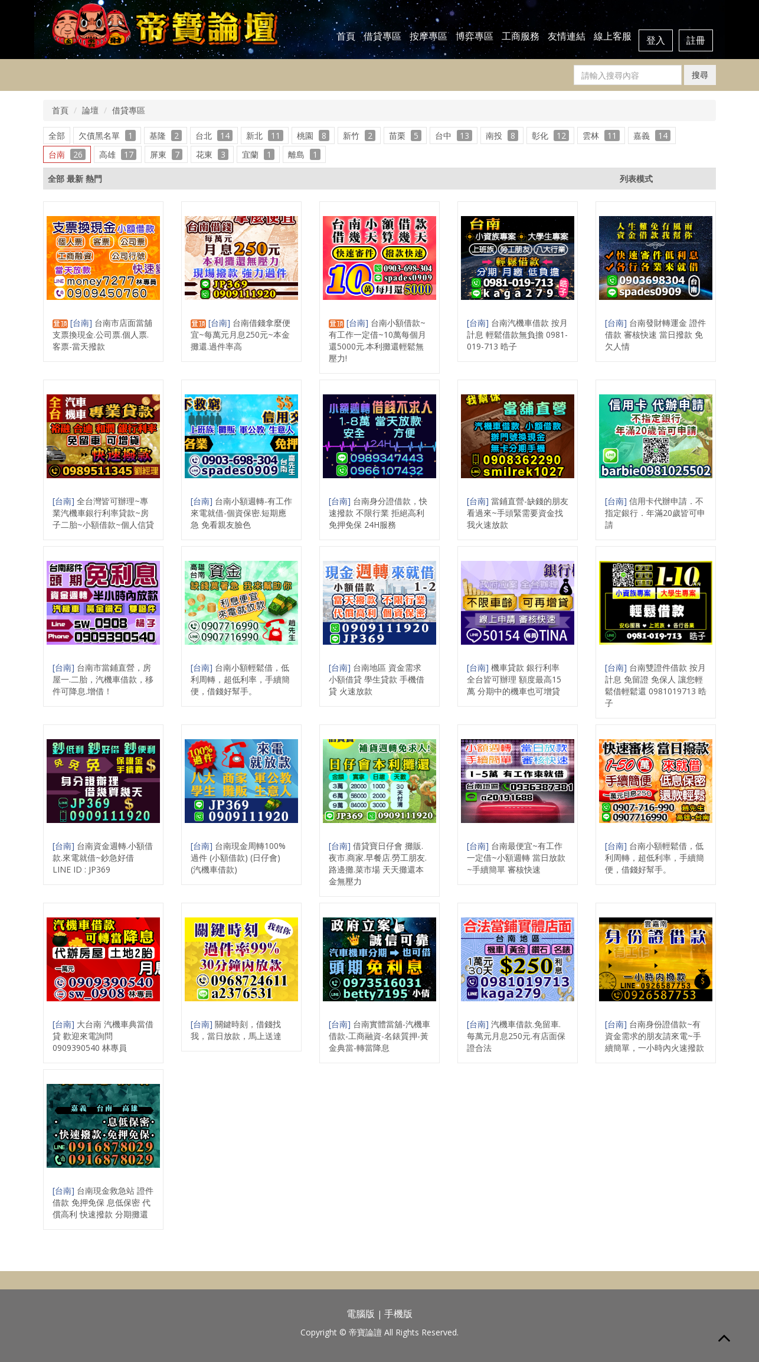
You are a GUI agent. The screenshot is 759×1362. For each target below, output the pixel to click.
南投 (502, 135)
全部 (56, 135)
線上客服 (613, 36)
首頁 (345, 36)
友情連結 (566, 36)
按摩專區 (428, 36)
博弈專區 (474, 36)
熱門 (94, 178)
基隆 (165, 135)
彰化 (550, 135)
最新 (75, 178)
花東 (212, 154)
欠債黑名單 (107, 135)
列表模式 (636, 178)
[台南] (82, 322)
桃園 (313, 135)
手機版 (398, 1313)
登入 (655, 40)
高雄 (117, 154)
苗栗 (405, 135)
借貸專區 (382, 36)
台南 (67, 154)
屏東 (166, 154)
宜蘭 (258, 154)
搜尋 (700, 74)
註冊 (695, 40)
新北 (264, 135)
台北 (214, 135)
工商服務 (520, 36)
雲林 (601, 135)
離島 (304, 154)
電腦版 (360, 1313)
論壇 (90, 110)
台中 (453, 135)
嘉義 (651, 135)
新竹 (359, 135)
